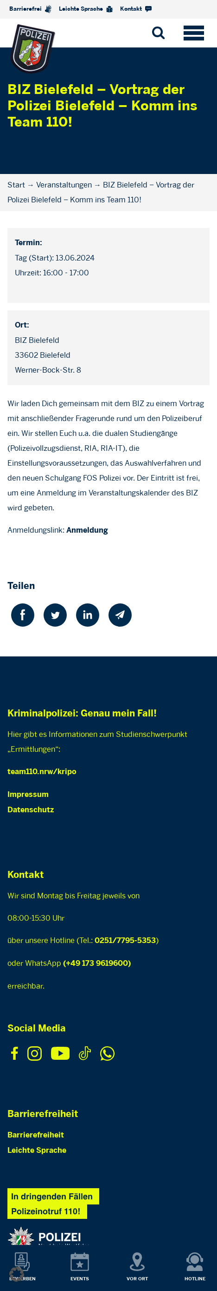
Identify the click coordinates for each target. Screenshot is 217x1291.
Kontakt (136, 9)
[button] (16, 1274)
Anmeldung (87, 530)
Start (16, 185)
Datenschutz (30, 810)
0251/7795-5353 (125, 940)
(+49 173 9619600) (97, 963)
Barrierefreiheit (35, 1135)
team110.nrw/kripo (42, 772)
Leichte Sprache (86, 9)
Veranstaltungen (64, 185)
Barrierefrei (30, 9)
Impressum (28, 794)
